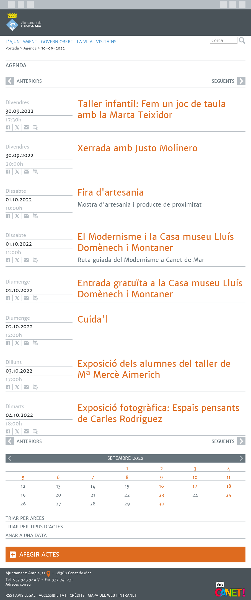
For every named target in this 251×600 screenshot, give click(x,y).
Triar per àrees (25, 518)
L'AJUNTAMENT (21, 41)
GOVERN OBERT (57, 41)
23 (161, 495)
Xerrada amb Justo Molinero (137, 148)
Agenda (30, 48)
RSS (9, 595)
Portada (12, 48)
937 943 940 (24, 579)
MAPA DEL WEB (101, 595)
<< (10, 458)
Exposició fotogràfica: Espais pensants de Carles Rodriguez (158, 413)
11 (229, 477)
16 (161, 486)
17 (195, 486)
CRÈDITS (77, 595)
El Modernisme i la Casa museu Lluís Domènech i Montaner (155, 242)
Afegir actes (39, 554)
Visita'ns (106, 41)
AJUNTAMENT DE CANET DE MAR (24, 22)
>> (241, 458)
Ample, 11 (36, 573)
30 (161, 504)
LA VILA (84, 41)
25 (228, 495)
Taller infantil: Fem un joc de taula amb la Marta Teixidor (151, 109)
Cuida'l (92, 319)
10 (195, 477)
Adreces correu (19, 584)
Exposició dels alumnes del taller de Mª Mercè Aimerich (154, 369)
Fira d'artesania (110, 192)
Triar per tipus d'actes (34, 527)
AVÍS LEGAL (25, 595)
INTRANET (127, 595)
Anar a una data (26, 535)
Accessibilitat (52, 595)
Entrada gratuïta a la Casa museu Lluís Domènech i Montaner (159, 289)
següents (228, 81)
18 (228, 486)
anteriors (24, 81)
